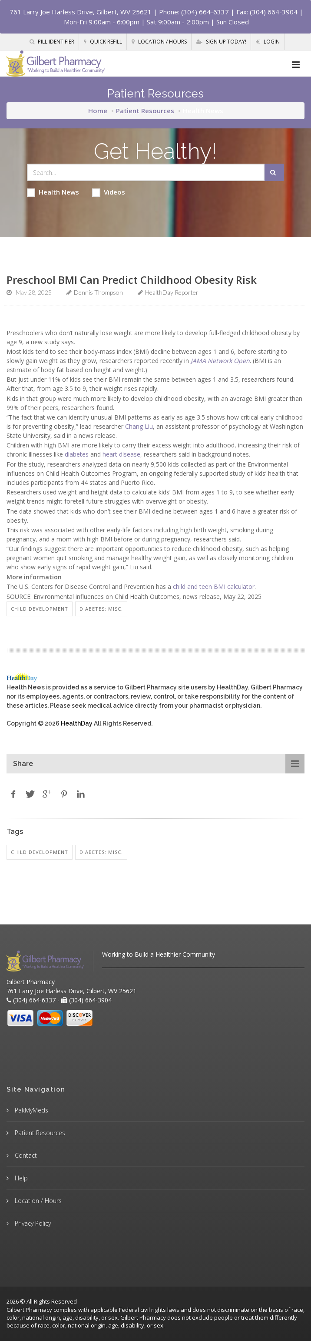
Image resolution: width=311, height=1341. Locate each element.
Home (97, 110)
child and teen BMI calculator (214, 586)
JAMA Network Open (220, 360)
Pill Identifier (52, 41)
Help (20, 1178)
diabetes (77, 454)
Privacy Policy (32, 1223)
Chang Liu (139, 426)
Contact (25, 1155)
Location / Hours (159, 41)
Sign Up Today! (221, 41)
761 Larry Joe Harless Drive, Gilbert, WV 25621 (81, 11)
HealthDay (77, 723)
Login (268, 41)
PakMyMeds (30, 1110)
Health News (53, 192)
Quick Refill (103, 41)
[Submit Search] (274, 172)
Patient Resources (145, 110)
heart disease (121, 454)
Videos (108, 192)
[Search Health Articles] (146, 172)
